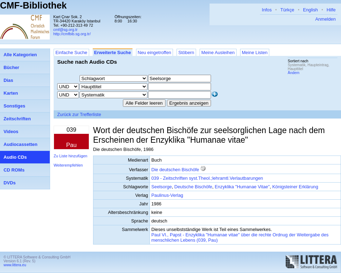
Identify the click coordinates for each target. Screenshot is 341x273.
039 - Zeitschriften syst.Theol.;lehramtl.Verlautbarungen (207, 178)
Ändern (293, 73)
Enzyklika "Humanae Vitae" (242, 186)
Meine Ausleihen (218, 52)
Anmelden (325, 19)
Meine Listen (255, 52)
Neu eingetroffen (154, 52)
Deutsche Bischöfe (193, 186)
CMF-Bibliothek (33, 5)
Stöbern (186, 52)
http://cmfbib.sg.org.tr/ (72, 34)
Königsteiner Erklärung (295, 186)
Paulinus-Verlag (167, 195)
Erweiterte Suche (112, 52)
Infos (267, 9)
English (310, 9)
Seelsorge (161, 186)
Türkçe (287, 9)
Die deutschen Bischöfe (175, 169)
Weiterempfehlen (68, 165)
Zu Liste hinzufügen (70, 156)
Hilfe (331, 9)
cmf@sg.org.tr (65, 29)
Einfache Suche (71, 52)
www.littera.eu (15, 265)
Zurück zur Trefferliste (79, 114)
